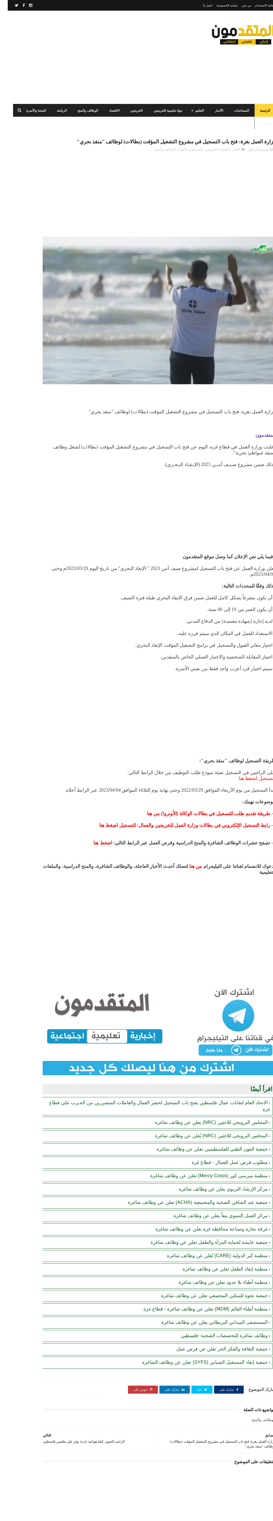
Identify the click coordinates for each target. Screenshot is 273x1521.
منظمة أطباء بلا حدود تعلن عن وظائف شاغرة (215, 1256)
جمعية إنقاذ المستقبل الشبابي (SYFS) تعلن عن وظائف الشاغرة (197, 1336)
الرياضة (54, 110)
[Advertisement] (102, 57)
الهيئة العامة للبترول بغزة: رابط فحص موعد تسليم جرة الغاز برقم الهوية (32, 388)
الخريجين (129, 110)
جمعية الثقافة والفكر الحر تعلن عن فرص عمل (214, 1323)
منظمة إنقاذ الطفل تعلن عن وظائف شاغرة (217, 1243)
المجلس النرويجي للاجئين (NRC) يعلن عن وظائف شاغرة (203, 1096)
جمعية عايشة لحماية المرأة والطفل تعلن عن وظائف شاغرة (201, 1216)
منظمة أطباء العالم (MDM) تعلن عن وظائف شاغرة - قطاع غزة (198, 1283)
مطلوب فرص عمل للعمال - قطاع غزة (222, 1136)
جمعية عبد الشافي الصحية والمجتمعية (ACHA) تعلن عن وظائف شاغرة (190, 1176)
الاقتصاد (106, 110)
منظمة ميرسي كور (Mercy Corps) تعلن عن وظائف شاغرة (201, 1150)
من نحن (238, 5)
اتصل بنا (200, 5)
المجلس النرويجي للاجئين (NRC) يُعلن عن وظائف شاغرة (203, 1110)
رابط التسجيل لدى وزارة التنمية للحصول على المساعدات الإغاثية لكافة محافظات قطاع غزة (31, 235)
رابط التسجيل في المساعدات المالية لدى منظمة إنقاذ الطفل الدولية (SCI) (33, 211)
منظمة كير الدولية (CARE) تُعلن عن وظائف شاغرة (209, 1230)
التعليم (191, 110)
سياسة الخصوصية (219, 5)
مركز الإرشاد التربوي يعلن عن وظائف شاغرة (215, 1163)
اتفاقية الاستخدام (257, 5)
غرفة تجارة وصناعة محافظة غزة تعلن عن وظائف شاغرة (204, 1203)
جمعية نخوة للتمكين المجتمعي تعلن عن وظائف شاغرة (206, 1270)
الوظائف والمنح (80, 110)
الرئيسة (257, 110)
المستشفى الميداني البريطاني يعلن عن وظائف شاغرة (207, 1296)
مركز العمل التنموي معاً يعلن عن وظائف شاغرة (213, 1190)
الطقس (257, 123)
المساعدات (233, 110)
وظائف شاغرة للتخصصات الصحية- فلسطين (216, 1310)
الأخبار (211, 110)
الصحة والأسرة (28, 110)
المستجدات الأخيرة (182, 161)
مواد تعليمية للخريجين (160, 110)
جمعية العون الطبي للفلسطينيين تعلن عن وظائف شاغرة (204, 1123)
